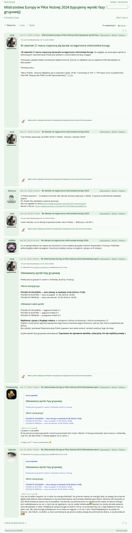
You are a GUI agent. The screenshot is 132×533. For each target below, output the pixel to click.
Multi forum (9, 2)
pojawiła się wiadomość (41, 268)
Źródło (70, 75)
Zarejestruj (123, 2)
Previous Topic (12, 17)
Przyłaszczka (12, 387)
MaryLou (12, 190)
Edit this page (121, 530)
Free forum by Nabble (13, 530)
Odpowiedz (105, 35)
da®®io (12, 240)
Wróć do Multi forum (15, 523)
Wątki (32, 25)
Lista (22, 25)
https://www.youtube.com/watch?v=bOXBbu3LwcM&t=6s (61, 206)
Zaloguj (113, 2)
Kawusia (12, 449)
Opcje (122, 25)
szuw (12, 35)
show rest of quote (29, 428)
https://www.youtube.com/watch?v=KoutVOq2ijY (64, 203)
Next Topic (121, 17)
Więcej (122, 35)
